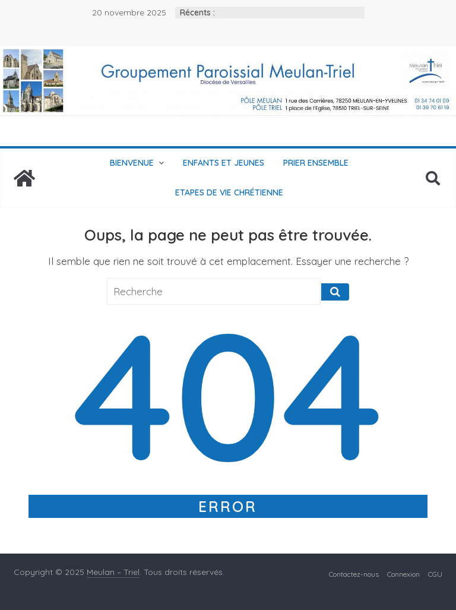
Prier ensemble (316, 162)
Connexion (403, 574)
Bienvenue (132, 162)
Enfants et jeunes (223, 162)
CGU (435, 574)
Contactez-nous (354, 574)
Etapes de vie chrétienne (229, 192)
